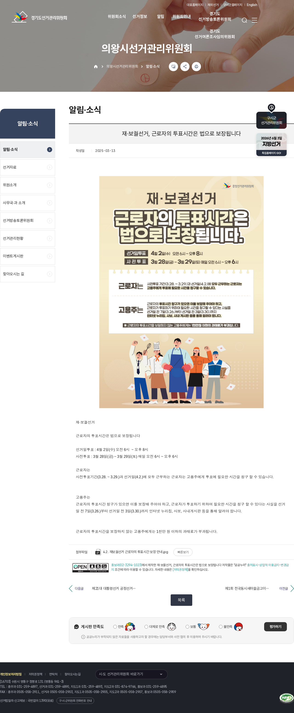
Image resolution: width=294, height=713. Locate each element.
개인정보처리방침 (11, 674)
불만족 (228, 627)
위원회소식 (117, 16)
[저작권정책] (180, 569)
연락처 (53, 674)
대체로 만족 (157, 627)
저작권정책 (35, 674)
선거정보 (140, 16)
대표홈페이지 (195, 5)
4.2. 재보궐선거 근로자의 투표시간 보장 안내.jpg (131, 552)
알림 (160, 16)
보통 (193, 627)
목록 (181, 600)
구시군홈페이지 (232, 5)
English (252, 5)
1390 (42, 700)
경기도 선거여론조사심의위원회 (215, 34)
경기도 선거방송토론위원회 (214, 16)
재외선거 (213, 5)
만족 (121, 627)
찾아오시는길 (73, 674)
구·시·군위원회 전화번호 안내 (75, 700)
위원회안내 (181, 16)
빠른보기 (183, 552)
